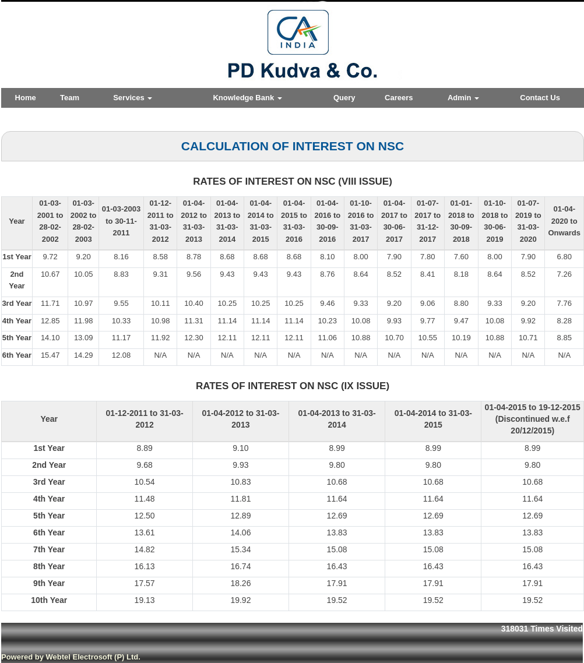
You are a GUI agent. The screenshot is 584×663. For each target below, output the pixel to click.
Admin (463, 97)
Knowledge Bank (247, 97)
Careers (399, 97)
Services (132, 97)
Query (344, 97)
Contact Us (540, 97)
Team (69, 97)
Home (25, 97)
